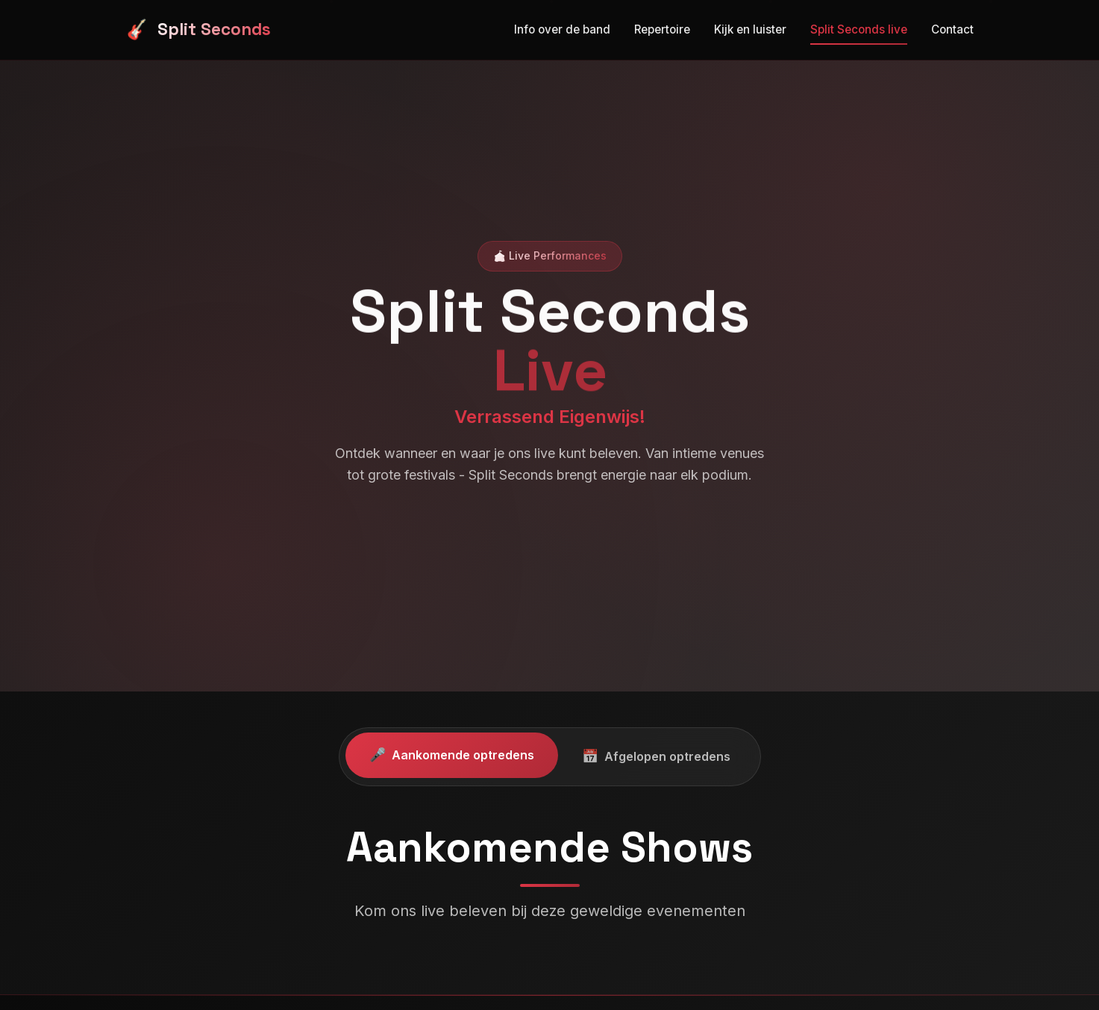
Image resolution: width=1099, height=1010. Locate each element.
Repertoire (662, 29)
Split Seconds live (858, 27)
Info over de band (562, 29)
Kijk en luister (750, 29)
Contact (952, 23)
